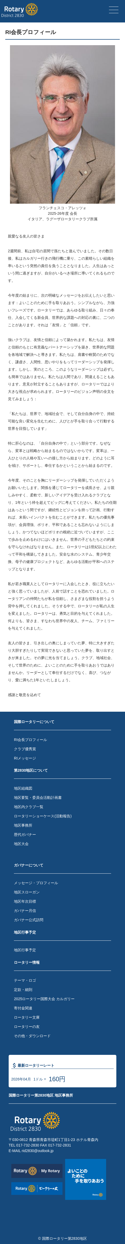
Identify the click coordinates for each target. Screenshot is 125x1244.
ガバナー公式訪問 (28, 920)
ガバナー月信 (25, 910)
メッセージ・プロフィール (36, 883)
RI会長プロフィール (30, 740)
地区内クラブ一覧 (28, 807)
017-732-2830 (27, 1145)
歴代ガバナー (25, 834)
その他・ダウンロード (32, 1036)
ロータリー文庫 (27, 1017)
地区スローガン (27, 892)
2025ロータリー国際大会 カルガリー (44, 999)
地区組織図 (23, 788)
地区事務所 (23, 825)
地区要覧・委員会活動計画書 (38, 797)
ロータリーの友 (27, 1026)
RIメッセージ (25, 758)
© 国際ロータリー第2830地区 (62, 1238)
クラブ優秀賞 (25, 749)
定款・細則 (23, 989)
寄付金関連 (23, 1008)
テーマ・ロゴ (25, 980)
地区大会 (21, 844)
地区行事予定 (25, 950)
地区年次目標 (25, 901)
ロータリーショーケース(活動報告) (42, 816)
